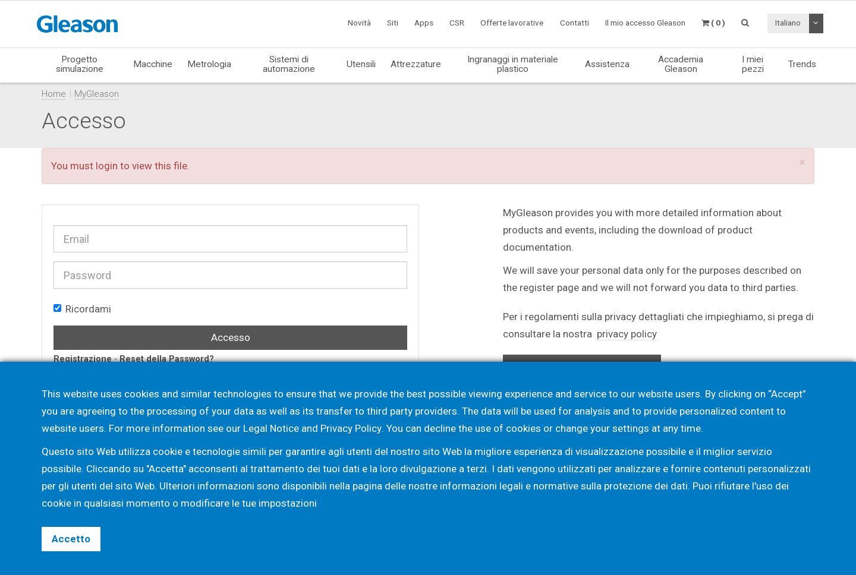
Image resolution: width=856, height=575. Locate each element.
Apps (423, 22)
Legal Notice (271, 428)
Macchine (152, 64)
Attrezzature (416, 64)
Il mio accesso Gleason (645, 22)
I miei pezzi (753, 64)
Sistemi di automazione (289, 64)
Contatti (574, 22)
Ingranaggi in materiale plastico (512, 64)
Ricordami (82, 309)
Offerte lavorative (511, 22)
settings (630, 428)
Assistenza (607, 64)
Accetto (71, 539)
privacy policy (627, 334)
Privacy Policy (350, 428)
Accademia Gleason (680, 64)
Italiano (788, 22)
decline (439, 428)
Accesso (230, 337)
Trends (802, 64)
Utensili (361, 64)
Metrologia (209, 64)
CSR (456, 22)
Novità (359, 22)
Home (54, 94)
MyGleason (96, 94)
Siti (392, 22)
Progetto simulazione (79, 64)
